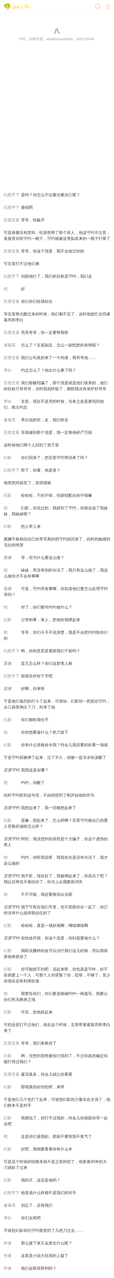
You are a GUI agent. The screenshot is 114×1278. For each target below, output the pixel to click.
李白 (8, 370)
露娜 (8, 557)
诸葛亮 (10, 345)
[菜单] (108, 6)
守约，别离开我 (31, 39)
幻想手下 (11, 195)
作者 (8, 1243)
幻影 (8, 458)
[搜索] (98, 6)
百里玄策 (11, 220)
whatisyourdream (59, 39)
